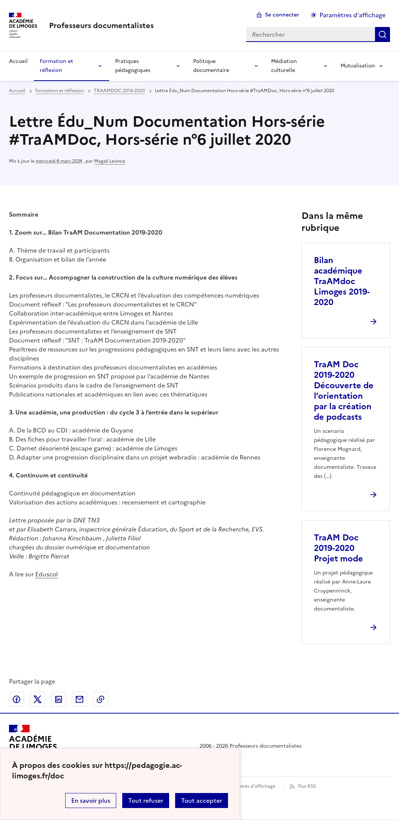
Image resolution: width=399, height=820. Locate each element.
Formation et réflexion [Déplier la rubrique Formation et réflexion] (56, 65)
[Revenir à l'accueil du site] (33, 746)
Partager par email (79, 699)
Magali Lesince (109, 161)
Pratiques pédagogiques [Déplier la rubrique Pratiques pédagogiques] (132, 65)
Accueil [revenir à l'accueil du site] (18, 61)
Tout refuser (145, 800)
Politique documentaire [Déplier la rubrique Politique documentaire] (211, 65)
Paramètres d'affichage (250, 786)
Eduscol (46, 574)
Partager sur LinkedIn (58, 699)
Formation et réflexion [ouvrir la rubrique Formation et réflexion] (59, 90)
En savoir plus (90, 800)
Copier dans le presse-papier (100, 699)
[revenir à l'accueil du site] (101, 25)
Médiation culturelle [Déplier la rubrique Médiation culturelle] (284, 65)
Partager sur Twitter (37, 699)
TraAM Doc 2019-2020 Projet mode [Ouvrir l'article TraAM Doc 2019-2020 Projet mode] (338, 548)
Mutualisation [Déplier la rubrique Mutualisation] (357, 66)
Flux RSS (307, 786)
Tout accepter (201, 800)
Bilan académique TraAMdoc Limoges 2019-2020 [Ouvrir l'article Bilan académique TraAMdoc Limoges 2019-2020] (342, 281)
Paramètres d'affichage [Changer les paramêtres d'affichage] (353, 14)
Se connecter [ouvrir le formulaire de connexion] (282, 15)
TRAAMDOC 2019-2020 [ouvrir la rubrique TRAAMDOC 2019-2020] (119, 90)
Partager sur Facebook (16, 699)
